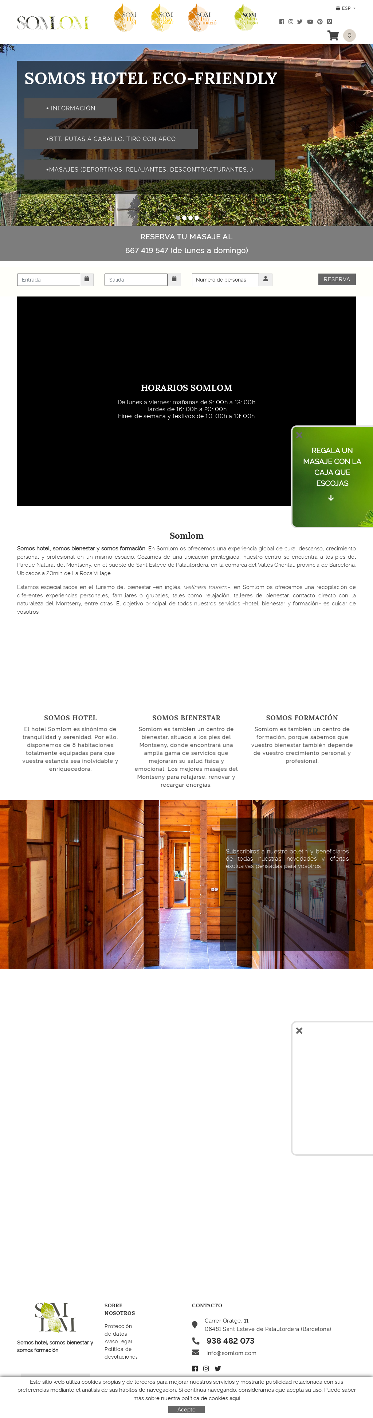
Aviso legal (119, 1341)
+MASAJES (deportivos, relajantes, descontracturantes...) (149, 169)
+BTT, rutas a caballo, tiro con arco (111, 138)
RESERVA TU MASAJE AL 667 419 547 (186, 243)
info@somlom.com (232, 1353)
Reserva (337, 279)
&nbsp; (212, 903)
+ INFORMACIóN (70, 108)
